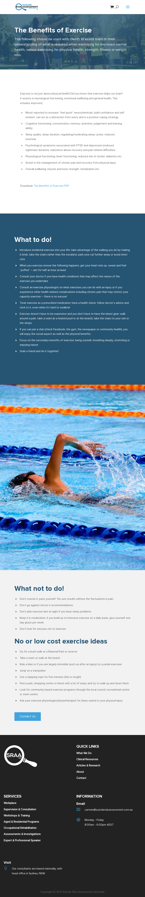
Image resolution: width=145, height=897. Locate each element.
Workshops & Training (17, 815)
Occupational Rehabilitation (20, 827)
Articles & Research (88, 765)
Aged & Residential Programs (21, 821)
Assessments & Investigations (22, 834)
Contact (81, 778)
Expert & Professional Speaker (22, 840)
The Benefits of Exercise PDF (51, 185)
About (80, 771)
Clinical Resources (87, 759)
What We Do (84, 753)
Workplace (10, 803)
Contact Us (28, 716)
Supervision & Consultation (20, 809)
